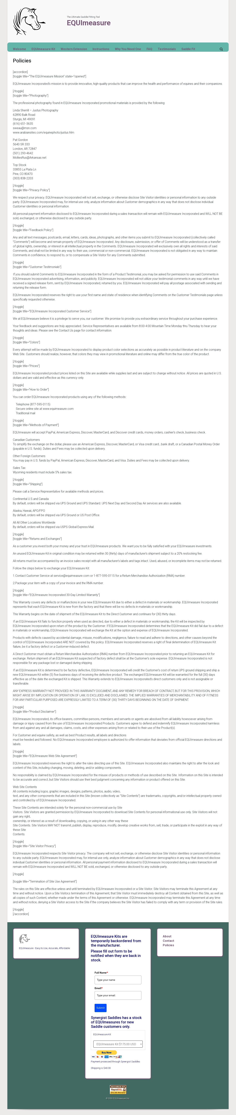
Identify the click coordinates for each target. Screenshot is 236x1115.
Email (99, 988)
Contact (168, 941)
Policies (168, 945)
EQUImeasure (89, 23)
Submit (100, 1007)
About (167, 936)
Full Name (101, 972)
